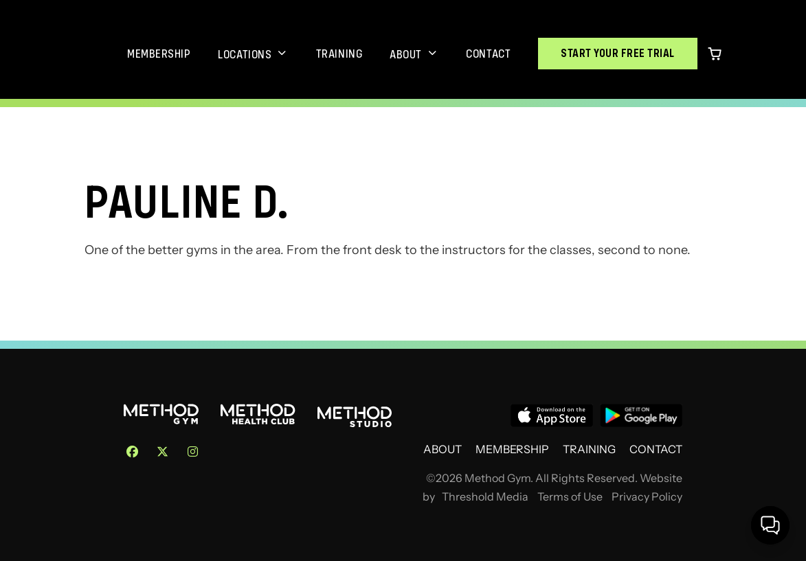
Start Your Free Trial (618, 53)
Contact (488, 53)
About (406, 54)
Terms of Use (570, 497)
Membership (158, 53)
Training (339, 53)
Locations (244, 54)
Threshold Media (485, 497)
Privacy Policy (647, 497)
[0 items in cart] (714, 53)
